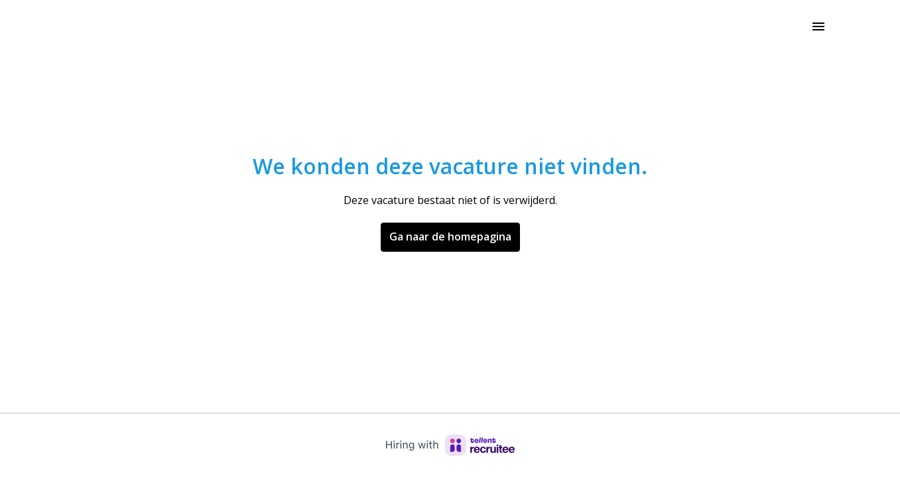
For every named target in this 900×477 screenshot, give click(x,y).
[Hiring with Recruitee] (450, 445)
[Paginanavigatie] (818, 26)
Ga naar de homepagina (450, 236)
